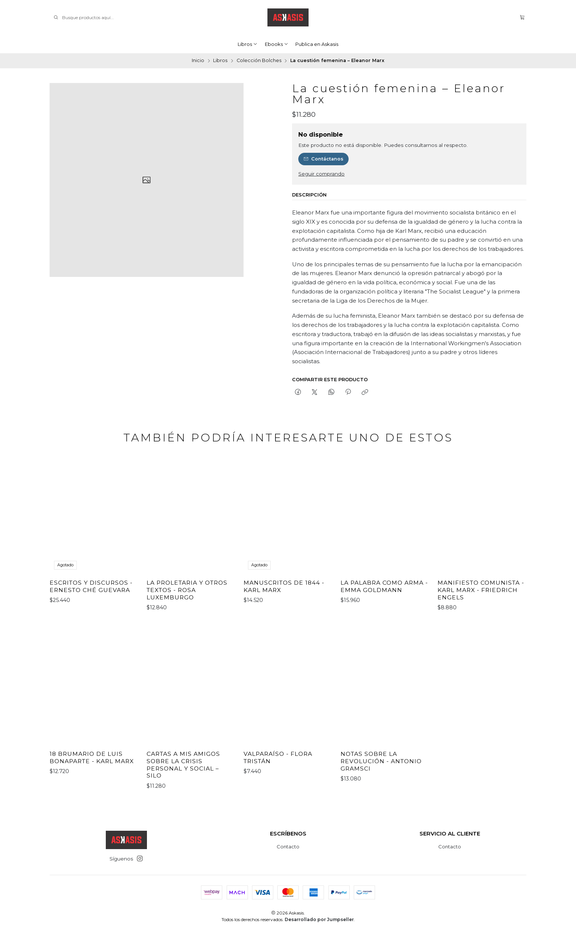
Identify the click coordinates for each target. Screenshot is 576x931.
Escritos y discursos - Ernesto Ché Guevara (91, 599)
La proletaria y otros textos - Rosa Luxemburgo (187, 612)
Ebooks (276, 44)
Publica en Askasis (316, 44)
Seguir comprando (321, 174)
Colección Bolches (259, 60)
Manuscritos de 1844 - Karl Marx (284, 618)
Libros (248, 44)
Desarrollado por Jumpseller (319, 919)
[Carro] (522, 17)
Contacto (288, 846)
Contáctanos (323, 159)
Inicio (198, 60)
